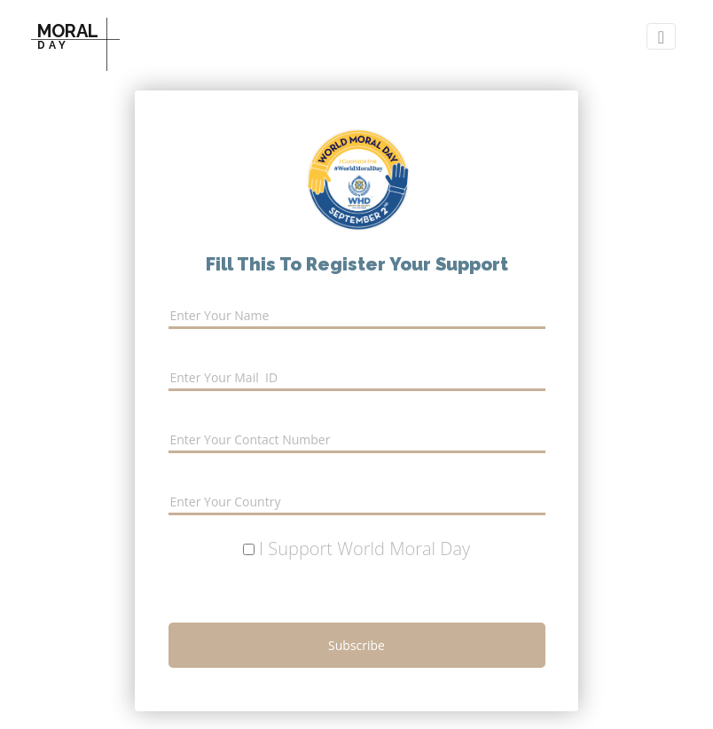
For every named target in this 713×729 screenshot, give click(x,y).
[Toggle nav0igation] (661, 36)
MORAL (67, 35)
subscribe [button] (356, 645)
